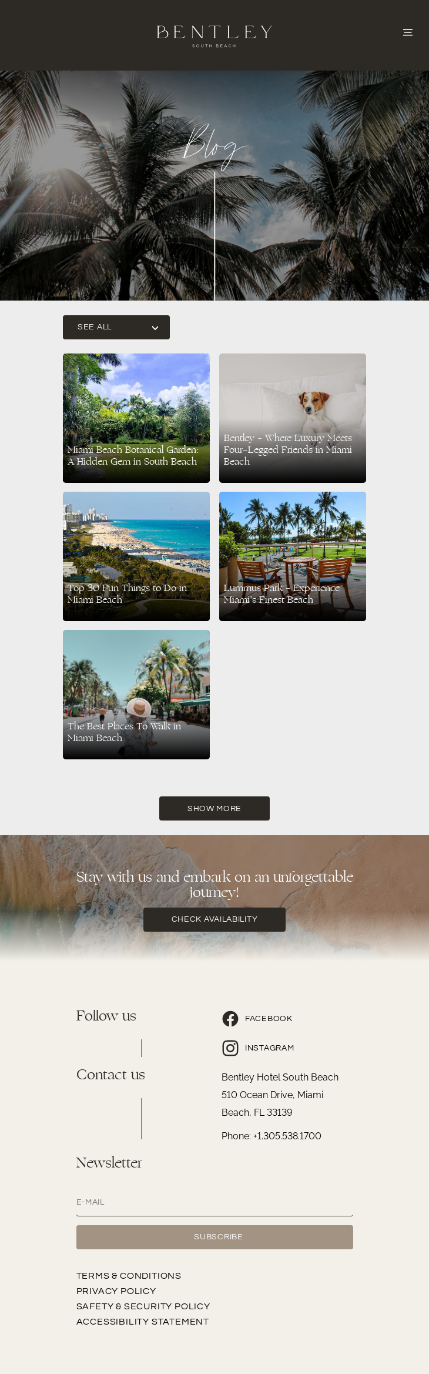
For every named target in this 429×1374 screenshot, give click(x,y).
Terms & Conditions (129, 1275)
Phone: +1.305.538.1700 (271, 1136)
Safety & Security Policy (143, 1306)
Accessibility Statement (142, 1321)
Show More (214, 809)
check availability (215, 919)
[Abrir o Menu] (408, 31)
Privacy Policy (116, 1291)
